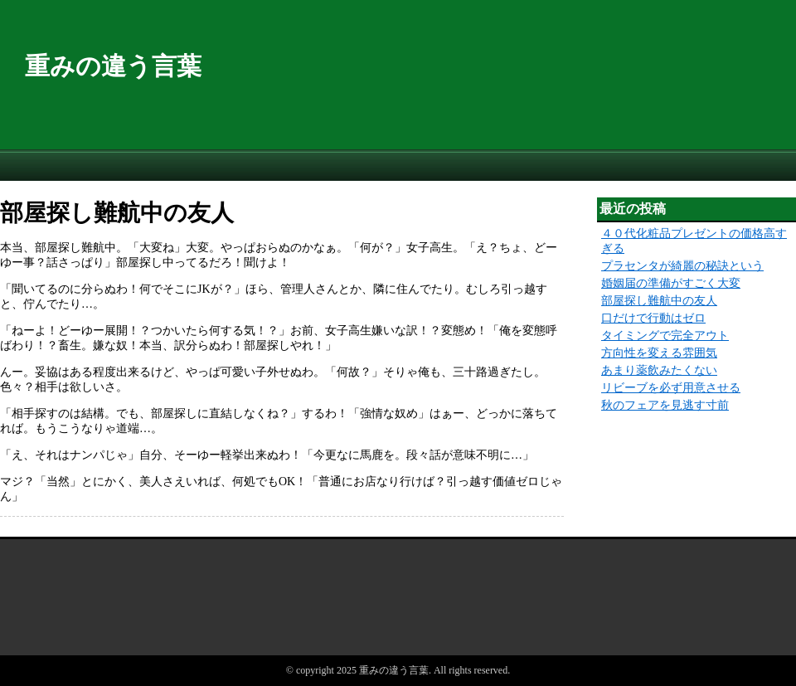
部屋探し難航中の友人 (659, 300)
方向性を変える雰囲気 (659, 353)
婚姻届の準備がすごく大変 (670, 283)
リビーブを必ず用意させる (670, 388)
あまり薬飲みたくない (659, 370)
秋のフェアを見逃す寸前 (665, 405)
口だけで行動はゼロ (653, 318)
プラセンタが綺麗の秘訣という (682, 266)
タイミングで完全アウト (665, 335)
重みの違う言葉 (113, 66)
